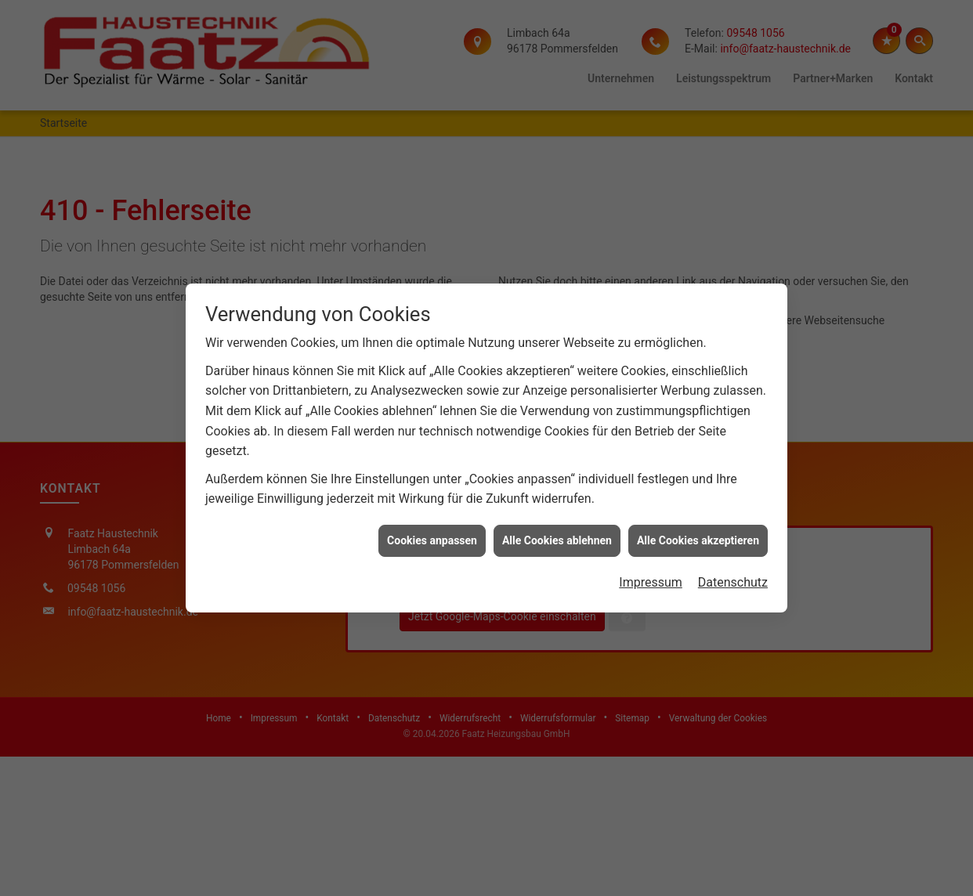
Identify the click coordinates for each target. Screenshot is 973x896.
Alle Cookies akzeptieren (698, 530)
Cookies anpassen (432, 530)
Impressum (650, 572)
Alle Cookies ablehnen (557, 530)
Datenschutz (733, 572)
